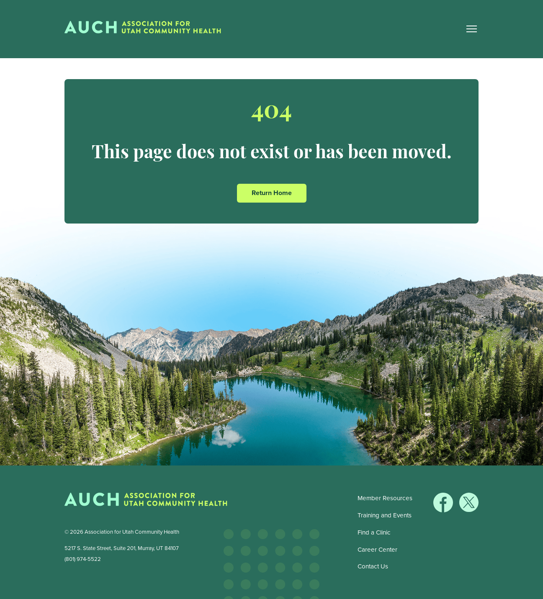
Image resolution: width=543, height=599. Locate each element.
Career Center (377, 549)
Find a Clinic (374, 532)
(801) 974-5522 (82, 559)
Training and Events (385, 515)
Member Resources (385, 498)
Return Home (272, 193)
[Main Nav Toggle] (471, 29)
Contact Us (373, 566)
